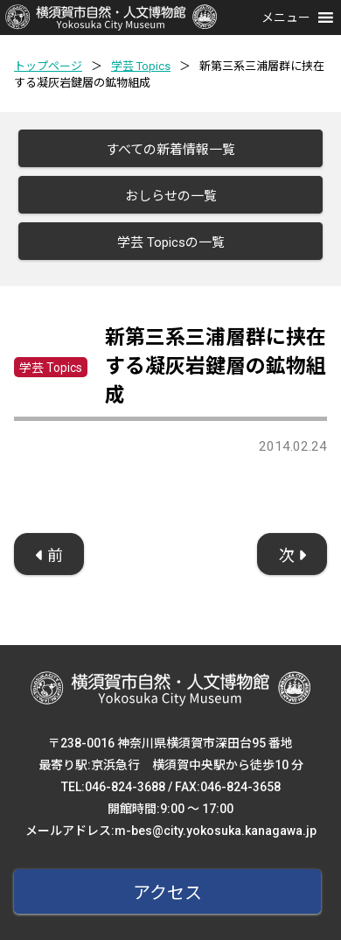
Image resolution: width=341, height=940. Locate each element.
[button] (285, 17)
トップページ (48, 66)
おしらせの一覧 (171, 196)
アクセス (167, 892)
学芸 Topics (140, 66)
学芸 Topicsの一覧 (171, 242)
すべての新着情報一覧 (170, 150)
